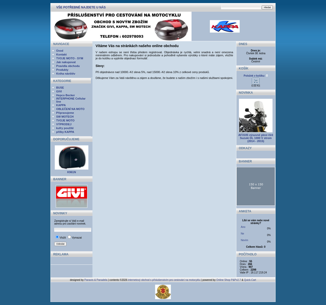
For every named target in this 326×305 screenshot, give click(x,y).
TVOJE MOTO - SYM (69, 58)
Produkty (62, 69)
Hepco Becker (65, 95)
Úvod (59, 50)
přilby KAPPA (65, 131)
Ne (242, 233)
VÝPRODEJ (64, 124)
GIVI (59, 91)
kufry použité (65, 128)
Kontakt (61, 54)
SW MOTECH (65, 116)
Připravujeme (65, 112)
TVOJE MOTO (65, 120)
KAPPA (61, 105)
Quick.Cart (250, 280)
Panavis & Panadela (96, 280)
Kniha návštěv (65, 73)
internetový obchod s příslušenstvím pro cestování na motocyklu (164, 280)
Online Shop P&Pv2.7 (228, 280)
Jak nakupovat (66, 62)
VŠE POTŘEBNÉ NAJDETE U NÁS (81, 7)
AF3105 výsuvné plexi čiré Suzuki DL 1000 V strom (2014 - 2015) (255, 138)
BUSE (60, 87)
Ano (243, 227)
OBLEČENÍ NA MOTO (70, 108)
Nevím (244, 240)
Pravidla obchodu (68, 65)
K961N (71, 172)
